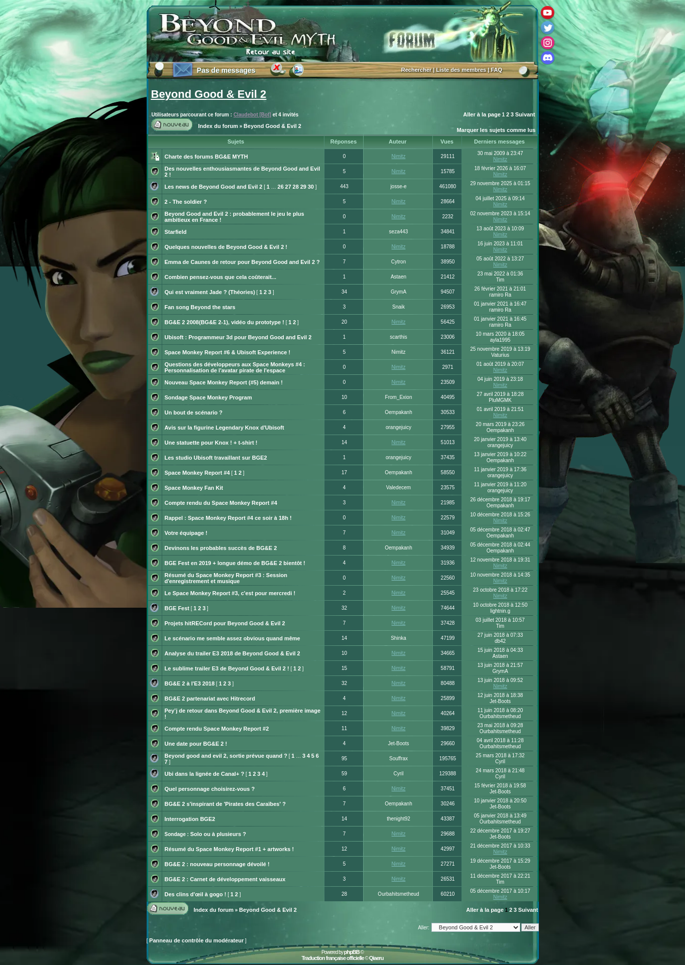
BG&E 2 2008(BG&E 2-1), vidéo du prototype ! (224, 322)
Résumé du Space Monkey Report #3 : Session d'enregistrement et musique (226, 578)
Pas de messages (226, 70)
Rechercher (416, 70)
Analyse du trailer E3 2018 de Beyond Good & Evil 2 (232, 653)
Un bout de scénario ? (194, 412)
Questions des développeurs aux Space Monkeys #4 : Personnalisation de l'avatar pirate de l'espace (235, 367)
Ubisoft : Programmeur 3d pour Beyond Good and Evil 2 (238, 337)
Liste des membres (461, 70)
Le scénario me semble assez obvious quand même (232, 638)
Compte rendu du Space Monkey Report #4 (221, 503)
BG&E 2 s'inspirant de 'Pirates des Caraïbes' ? (225, 804)
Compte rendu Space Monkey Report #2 (217, 729)
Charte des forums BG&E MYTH (206, 157)
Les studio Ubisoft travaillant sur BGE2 (216, 458)
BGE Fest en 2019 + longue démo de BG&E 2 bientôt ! (235, 563)
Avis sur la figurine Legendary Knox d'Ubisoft (224, 428)
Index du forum (218, 126)
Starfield (176, 232)
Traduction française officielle (332, 958)
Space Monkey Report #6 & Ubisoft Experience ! (228, 352)
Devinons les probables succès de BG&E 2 (221, 548)
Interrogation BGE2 (190, 819)
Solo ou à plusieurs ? (218, 834)
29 (303, 187)
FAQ (496, 70)
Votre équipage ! (186, 533)
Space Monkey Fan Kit (194, 488)
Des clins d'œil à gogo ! (195, 894)
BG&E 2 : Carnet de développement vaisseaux (225, 879)
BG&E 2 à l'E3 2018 (190, 683)
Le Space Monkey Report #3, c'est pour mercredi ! (230, 593)
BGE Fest (177, 608)
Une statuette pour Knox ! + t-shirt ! (211, 443)
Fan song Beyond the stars (200, 307)
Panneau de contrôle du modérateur (196, 940)
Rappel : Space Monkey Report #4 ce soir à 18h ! (228, 518)
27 (288, 187)
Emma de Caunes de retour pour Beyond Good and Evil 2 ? (242, 262)
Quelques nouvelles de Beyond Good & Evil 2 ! (226, 247)
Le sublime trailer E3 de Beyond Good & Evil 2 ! (227, 668)
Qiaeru (376, 958)
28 (296, 187)
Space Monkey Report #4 (197, 473)
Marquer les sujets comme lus (495, 130)
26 (281, 187)
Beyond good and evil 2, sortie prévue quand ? (226, 756)
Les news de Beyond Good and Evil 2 (214, 187)
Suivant (525, 114)
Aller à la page (482, 114)
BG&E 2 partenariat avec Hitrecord (210, 699)
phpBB (352, 952)
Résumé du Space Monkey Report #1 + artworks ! (229, 849)
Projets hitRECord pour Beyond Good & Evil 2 (225, 623)
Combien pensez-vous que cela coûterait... (221, 277)
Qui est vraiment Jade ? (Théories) (210, 292)
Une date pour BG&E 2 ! (196, 744)
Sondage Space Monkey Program (208, 397)
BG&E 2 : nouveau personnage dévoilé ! (217, 864)
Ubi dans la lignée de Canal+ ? (205, 774)
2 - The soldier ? (186, 202)
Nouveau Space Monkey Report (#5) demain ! (224, 382)
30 (311, 187)
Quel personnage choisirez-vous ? (210, 789)
